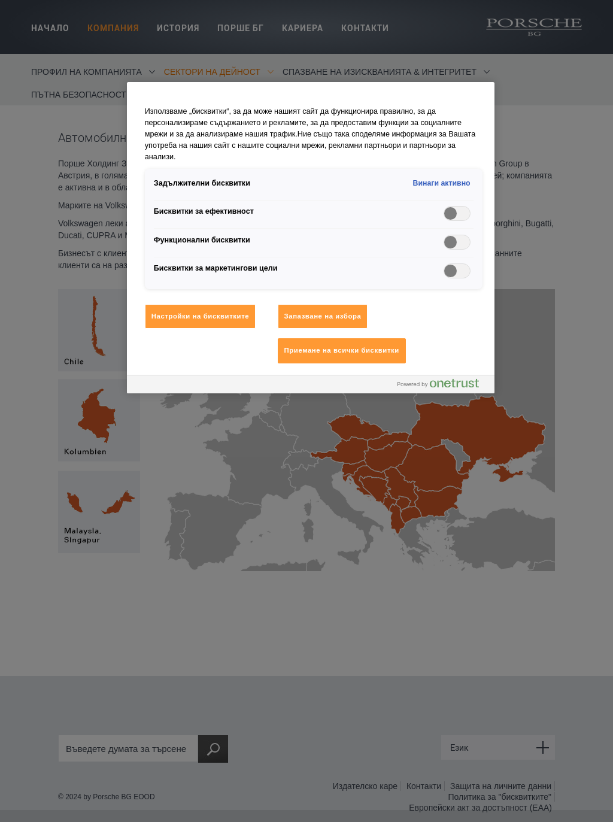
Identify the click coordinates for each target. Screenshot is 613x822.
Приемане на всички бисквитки (341, 350)
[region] (310, 237)
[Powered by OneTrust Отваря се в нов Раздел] (442, 385)
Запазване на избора (323, 316)
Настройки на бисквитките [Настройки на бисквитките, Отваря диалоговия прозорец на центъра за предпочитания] (200, 316)
